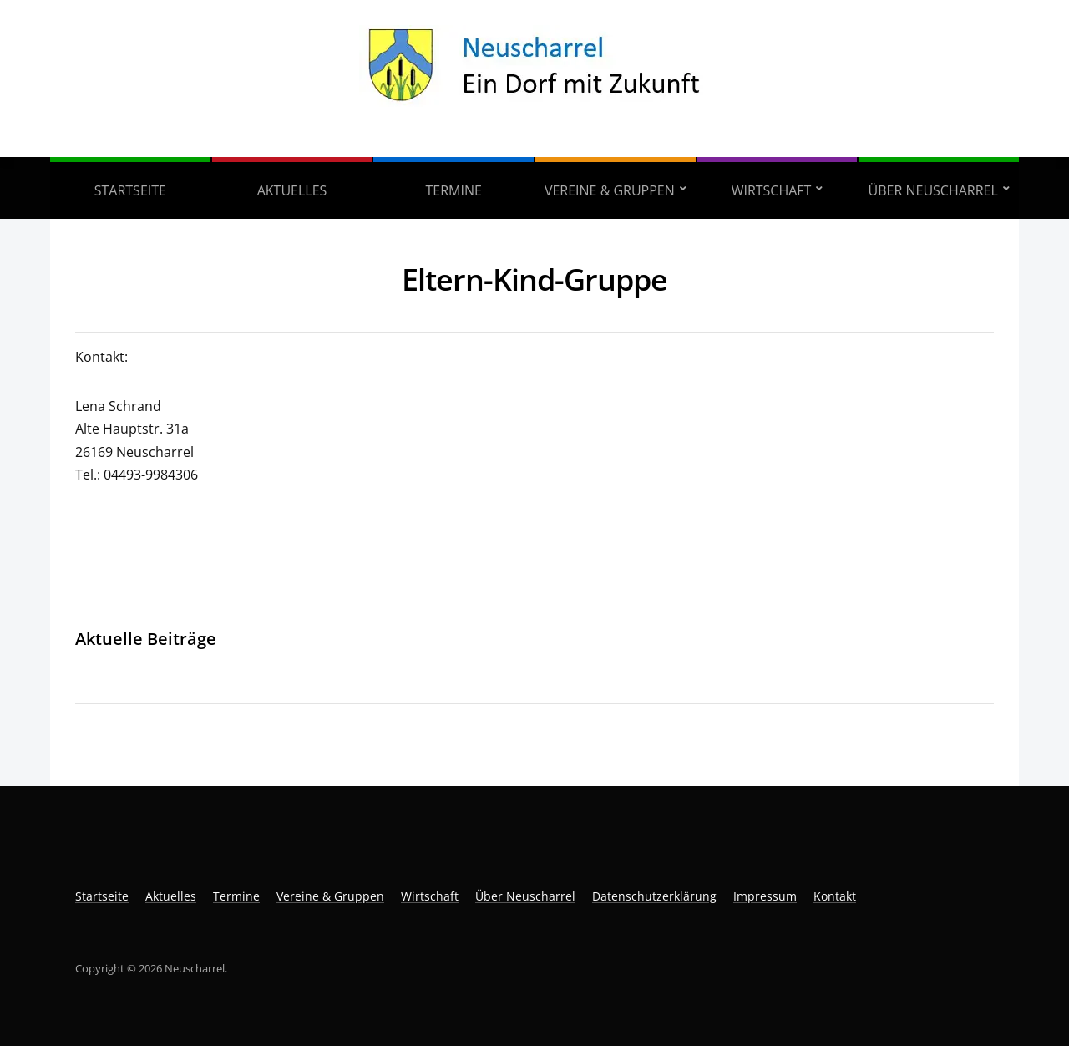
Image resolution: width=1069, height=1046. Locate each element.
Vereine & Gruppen (610, 190)
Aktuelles (292, 190)
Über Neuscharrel (933, 190)
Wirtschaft (772, 190)
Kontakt (834, 896)
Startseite (130, 190)
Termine (453, 190)
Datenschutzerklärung (654, 896)
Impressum (765, 896)
